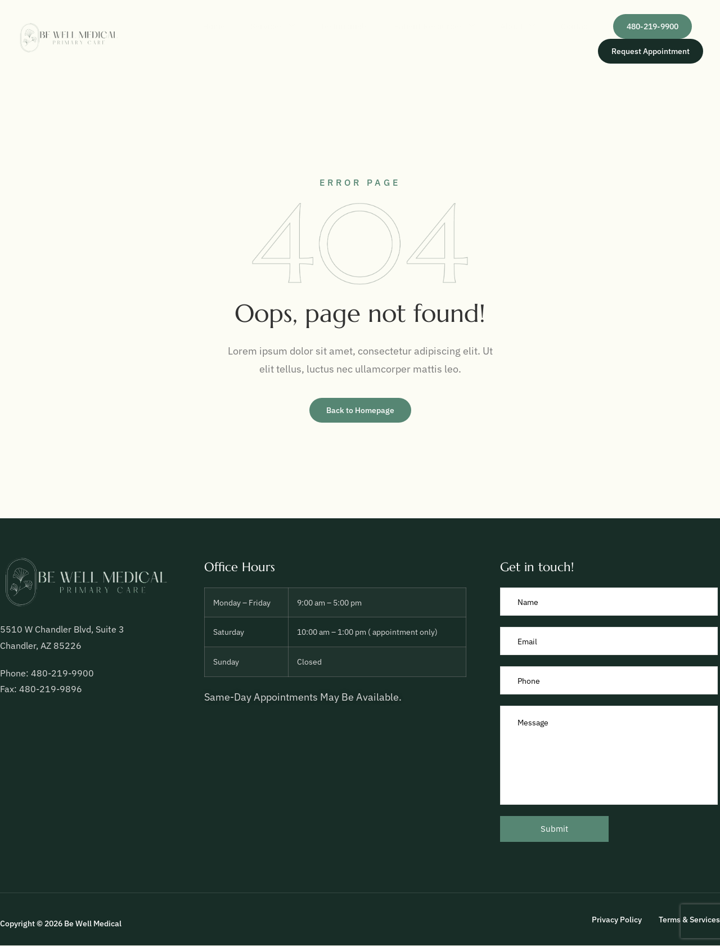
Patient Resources (409, 26)
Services (231, 26)
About (501, 26)
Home (164, 26)
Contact (567, 26)
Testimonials (311, 26)
